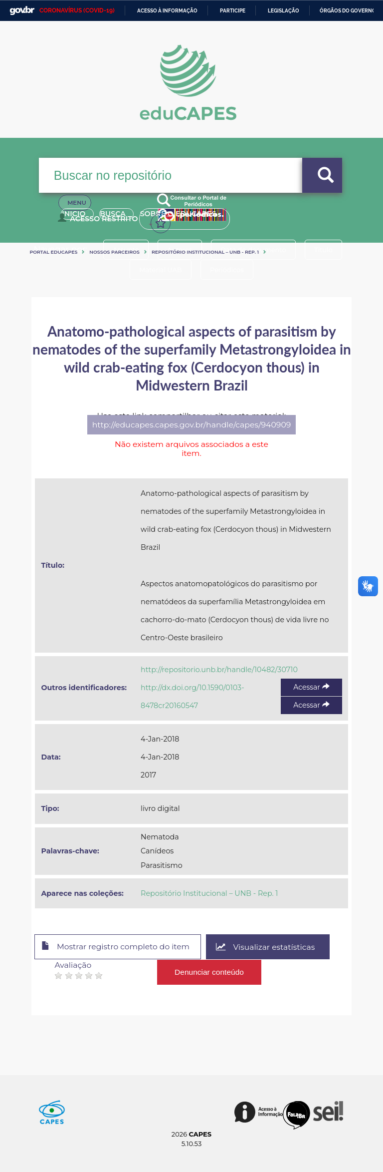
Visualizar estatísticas (270, 947)
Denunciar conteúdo (209, 971)
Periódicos (228, 270)
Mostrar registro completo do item (117, 947)
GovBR (21, 10)
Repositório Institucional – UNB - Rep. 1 (205, 252)
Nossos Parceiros (114, 252)
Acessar (311, 687)
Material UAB (159, 270)
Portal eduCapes (53, 252)
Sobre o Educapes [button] (201, 218)
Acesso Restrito (100, 223)
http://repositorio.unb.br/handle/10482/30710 (219, 669)
